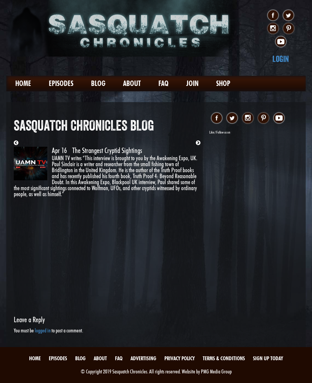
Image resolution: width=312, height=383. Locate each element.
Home (23, 83)
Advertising (143, 358)
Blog (98, 83)
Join (192, 83)
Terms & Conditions (224, 358)
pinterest (288, 28)
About (132, 83)
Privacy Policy (179, 358)
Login (280, 59)
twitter (288, 15)
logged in (43, 330)
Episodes (61, 83)
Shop (223, 83)
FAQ (163, 83)
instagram (272, 28)
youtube (280, 42)
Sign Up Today (268, 358)
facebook (272, 15)
